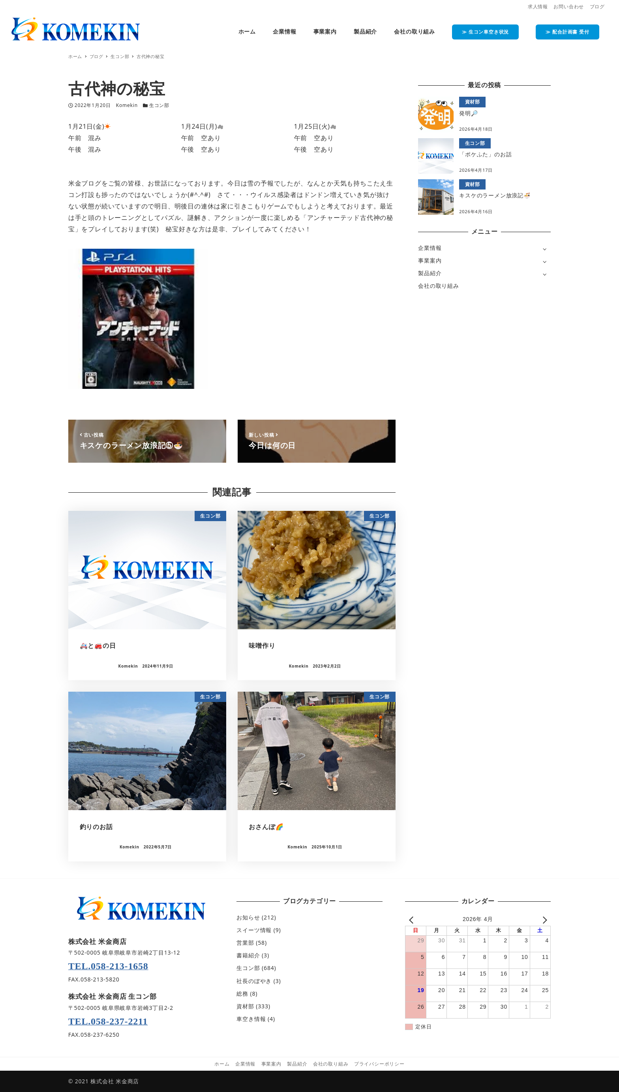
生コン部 (159, 105)
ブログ (597, 6)
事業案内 (429, 260)
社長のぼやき (254, 981)
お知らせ (248, 917)
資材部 (245, 1006)
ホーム (221, 1063)
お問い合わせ (568, 6)
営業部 (245, 942)
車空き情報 (251, 1019)
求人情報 (538, 6)
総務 (242, 993)
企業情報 (429, 247)
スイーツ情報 (254, 930)
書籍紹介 (248, 955)
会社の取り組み (438, 285)
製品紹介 (429, 273)
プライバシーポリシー (379, 1063)
